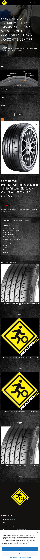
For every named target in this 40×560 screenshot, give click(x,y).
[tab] (6, 220)
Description (6, 220)
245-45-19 (11, 211)
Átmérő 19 (18, 211)
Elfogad (20, 549)
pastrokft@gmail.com (13, 526)
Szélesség (4, 89)
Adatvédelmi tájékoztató (25, 557)
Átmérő (3, 105)
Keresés (19, 114)
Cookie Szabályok (13, 557)
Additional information (21, 220)
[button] (37, 532)
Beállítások (20, 554)
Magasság (4, 97)
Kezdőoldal (4, 47)
